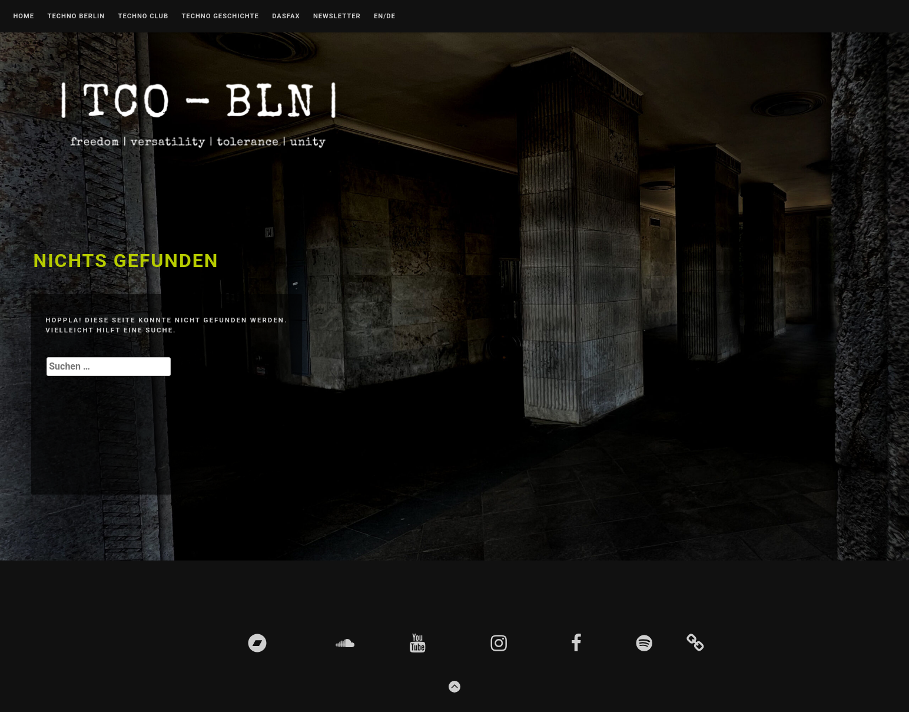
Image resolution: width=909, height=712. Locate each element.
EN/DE (385, 16)
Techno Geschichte (219, 16)
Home (23, 16)
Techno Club (143, 16)
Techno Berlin (76, 16)
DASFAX (286, 16)
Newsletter (337, 16)
